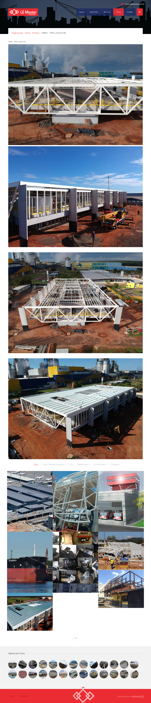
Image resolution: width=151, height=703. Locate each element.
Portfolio (36, 33)
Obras (118, 12)
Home (81, 12)
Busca (141, 13)
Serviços (107, 12)
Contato (130, 12)
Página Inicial (17, 33)
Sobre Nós (94, 12)
